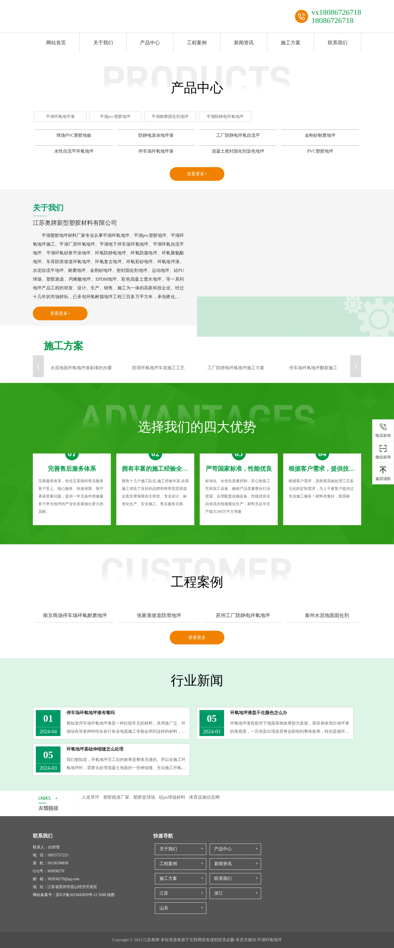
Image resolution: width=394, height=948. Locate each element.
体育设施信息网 (204, 797)
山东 (164, 908)
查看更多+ (197, 173)
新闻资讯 (244, 42)
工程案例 (197, 42)
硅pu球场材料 (172, 797)
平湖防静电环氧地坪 (225, 116)
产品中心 (150, 42)
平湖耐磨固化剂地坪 (170, 116)
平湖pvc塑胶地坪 (115, 116)
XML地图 (107, 895)
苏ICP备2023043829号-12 (76, 895)
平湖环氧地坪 (269, 940)
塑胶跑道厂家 (116, 797)
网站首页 (56, 42)
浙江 (218, 893)
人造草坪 (90, 797)
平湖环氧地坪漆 (60, 116)
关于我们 (103, 42)
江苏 (164, 893)
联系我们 (337, 42)
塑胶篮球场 (144, 797)
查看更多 (197, 637)
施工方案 (290, 42)
